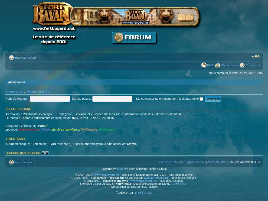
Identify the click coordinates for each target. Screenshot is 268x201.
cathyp (131, 143)
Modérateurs (89, 129)
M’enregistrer (229, 65)
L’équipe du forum (170, 162)
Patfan (42, 125)
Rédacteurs (106, 129)
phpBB (120, 168)
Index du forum (25, 57)
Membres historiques (65, 129)
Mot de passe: (81, 98)
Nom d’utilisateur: (16, 98)
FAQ (210, 65)
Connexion (253, 65)
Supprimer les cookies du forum (206, 162)
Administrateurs (29, 129)
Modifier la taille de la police (256, 56)
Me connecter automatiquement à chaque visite (169, 98)
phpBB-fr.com (179, 183)
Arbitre (45, 129)
